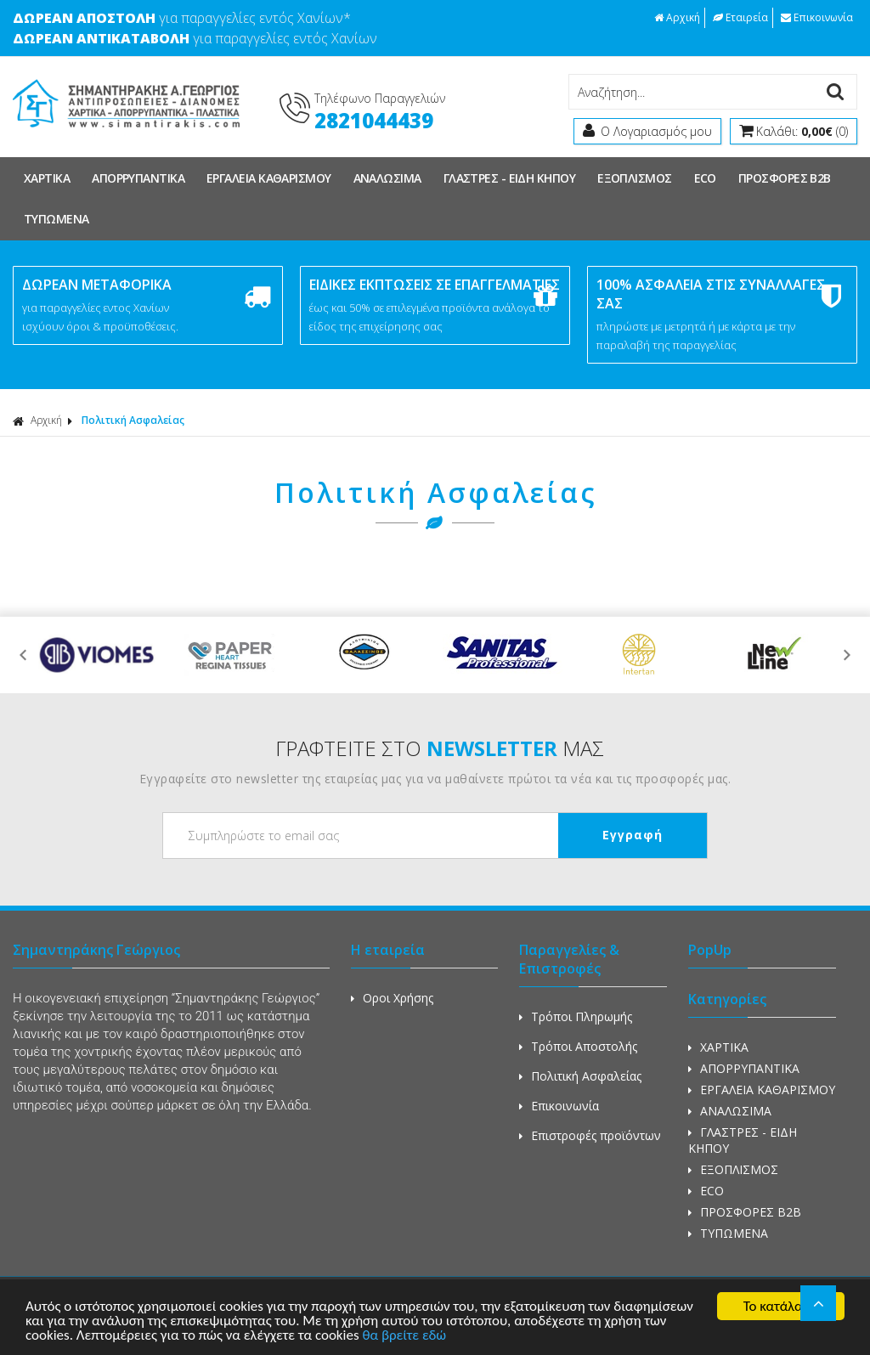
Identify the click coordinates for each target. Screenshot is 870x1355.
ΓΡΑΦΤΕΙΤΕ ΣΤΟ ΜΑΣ (439, 748)
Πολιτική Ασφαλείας (133, 420)
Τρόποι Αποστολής (578, 1046)
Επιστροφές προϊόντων (590, 1135)
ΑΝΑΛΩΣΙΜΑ (387, 178)
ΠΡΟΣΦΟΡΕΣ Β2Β (784, 178)
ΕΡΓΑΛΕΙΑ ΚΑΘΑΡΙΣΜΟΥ (268, 178)
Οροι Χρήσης (392, 998)
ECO (705, 178)
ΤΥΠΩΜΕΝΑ (56, 219)
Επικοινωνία (817, 17)
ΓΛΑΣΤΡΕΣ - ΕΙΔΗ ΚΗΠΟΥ (509, 178)
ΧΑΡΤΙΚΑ (47, 178)
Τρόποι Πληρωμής (575, 1016)
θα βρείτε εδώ (404, 1336)
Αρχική (677, 17)
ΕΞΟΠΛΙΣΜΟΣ (634, 178)
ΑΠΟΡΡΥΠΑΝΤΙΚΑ (138, 178)
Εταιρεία (740, 17)
